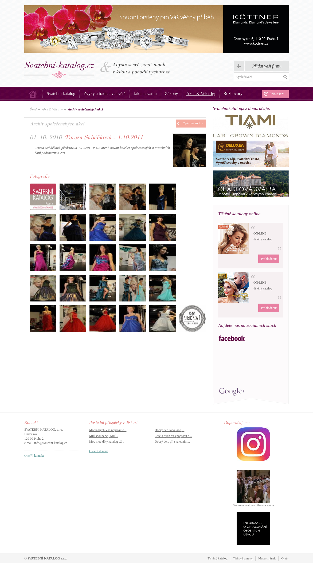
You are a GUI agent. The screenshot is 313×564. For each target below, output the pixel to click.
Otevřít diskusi (98, 451)
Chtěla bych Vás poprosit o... (173, 436)
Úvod (32, 94)
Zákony (171, 93)
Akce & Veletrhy (200, 93)
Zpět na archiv (193, 123)
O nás (285, 558)
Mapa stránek (267, 558)
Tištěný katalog (218, 558)
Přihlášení (276, 94)
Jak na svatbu (145, 93)
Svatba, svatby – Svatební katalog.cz (59, 69)
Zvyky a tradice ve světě (104, 93)
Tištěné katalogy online (239, 213)
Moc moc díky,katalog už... (106, 441)
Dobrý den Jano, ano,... (169, 430)
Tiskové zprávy (243, 558)
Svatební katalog (61, 93)
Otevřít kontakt (34, 456)
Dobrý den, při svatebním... (172, 441)
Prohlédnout (269, 259)
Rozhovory (233, 93)
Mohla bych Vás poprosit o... (107, 430)
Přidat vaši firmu (266, 66)
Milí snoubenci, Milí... (103, 436)
